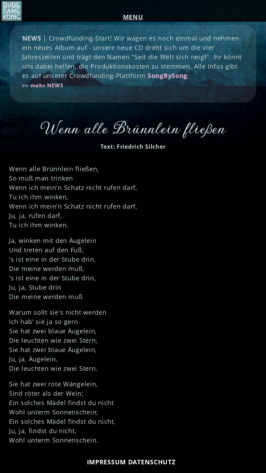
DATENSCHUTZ (152, 462)
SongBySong (167, 75)
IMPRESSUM (106, 462)
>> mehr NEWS (42, 85)
